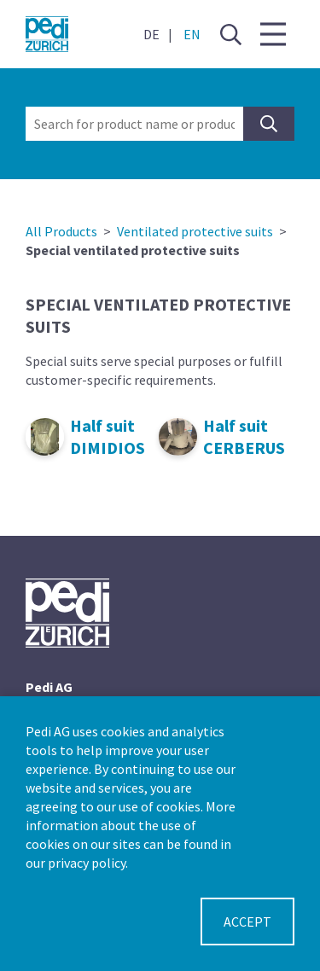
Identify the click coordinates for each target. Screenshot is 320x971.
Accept (247, 921)
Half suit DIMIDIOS (107, 436)
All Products (61, 231)
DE (151, 34)
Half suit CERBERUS (244, 436)
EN (192, 34)
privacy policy (86, 862)
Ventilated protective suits (195, 231)
